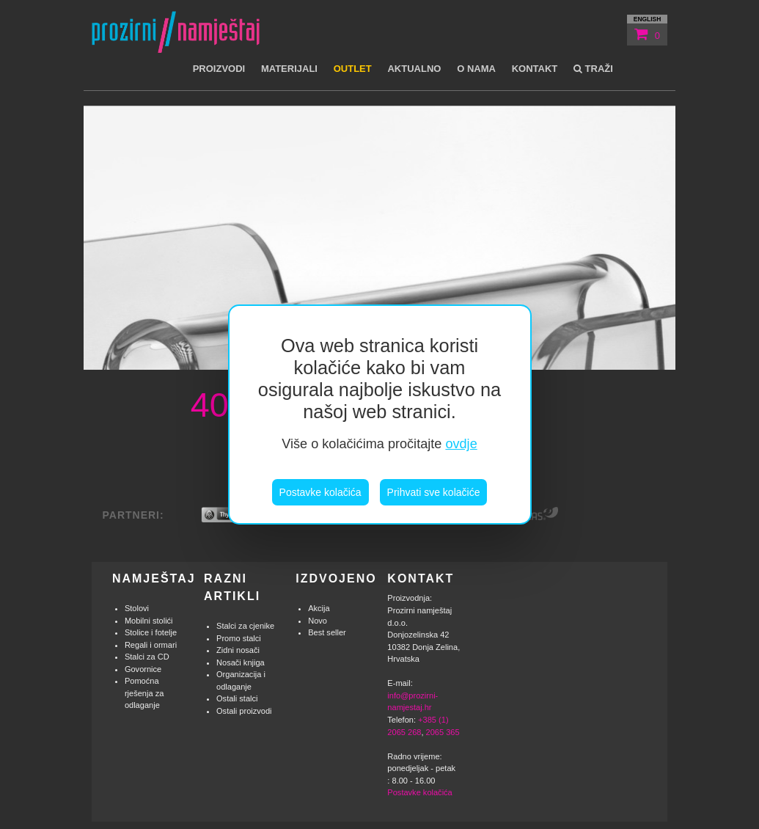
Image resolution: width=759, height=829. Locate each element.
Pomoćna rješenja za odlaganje (144, 692)
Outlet (353, 68)
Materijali (289, 68)
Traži (593, 68)
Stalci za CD (147, 656)
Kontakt (535, 68)
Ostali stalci (236, 698)
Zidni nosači (238, 650)
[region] (380, 414)
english (647, 19)
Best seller (327, 632)
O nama (476, 68)
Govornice (143, 669)
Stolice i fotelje (151, 632)
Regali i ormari (151, 644)
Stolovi (137, 608)
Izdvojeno (336, 578)
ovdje (461, 444)
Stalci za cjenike (245, 625)
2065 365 (443, 732)
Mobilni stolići (149, 620)
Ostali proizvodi (244, 710)
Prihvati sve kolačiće (433, 492)
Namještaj (154, 578)
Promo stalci (238, 638)
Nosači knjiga (240, 662)
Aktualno (414, 68)
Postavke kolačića (320, 492)
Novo (317, 620)
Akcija (318, 608)
